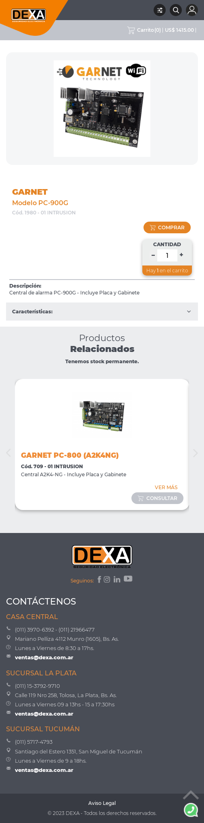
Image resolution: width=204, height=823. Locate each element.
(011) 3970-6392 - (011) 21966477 (55, 629)
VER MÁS (166, 487)
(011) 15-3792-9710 (37, 686)
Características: (102, 312)
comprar (167, 227)
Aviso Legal (102, 803)
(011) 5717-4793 (33, 742)
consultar (157, 498)
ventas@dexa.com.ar (44, 657)
